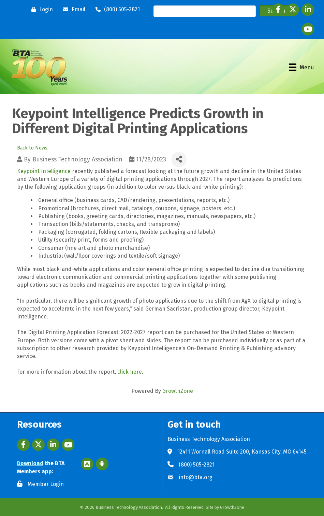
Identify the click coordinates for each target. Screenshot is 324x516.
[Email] (72, 9)
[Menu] (301, 67)
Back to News (32, 148)
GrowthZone (177, 391)
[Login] (40, 9)
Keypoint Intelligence (44, 171)
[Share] (179, 159)
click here (129, 372)
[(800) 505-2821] (116, 9)
